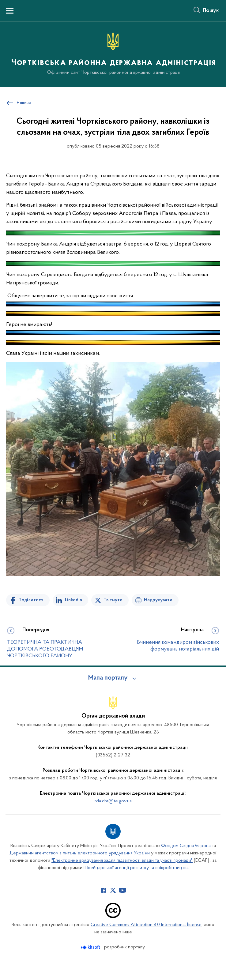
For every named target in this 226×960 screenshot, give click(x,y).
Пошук (211, 10)
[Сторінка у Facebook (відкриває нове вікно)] (103, 890)
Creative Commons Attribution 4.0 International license (146, 924)
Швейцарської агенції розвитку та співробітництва (136, 867)
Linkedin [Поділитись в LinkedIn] (73, 600)
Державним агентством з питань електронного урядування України (79, 853)
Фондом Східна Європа (186, 845)
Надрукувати (158, 600)
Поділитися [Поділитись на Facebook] (30, 600)
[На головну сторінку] (113, 53)
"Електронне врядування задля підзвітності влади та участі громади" (122, 860)
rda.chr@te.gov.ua (113, 801)
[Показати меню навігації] (9, 10)
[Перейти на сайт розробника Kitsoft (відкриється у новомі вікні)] (91, 947)
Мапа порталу (108, 678)
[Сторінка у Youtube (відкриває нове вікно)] (122, 890)
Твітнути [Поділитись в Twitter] (113, 600)
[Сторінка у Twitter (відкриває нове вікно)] (113, 890)
